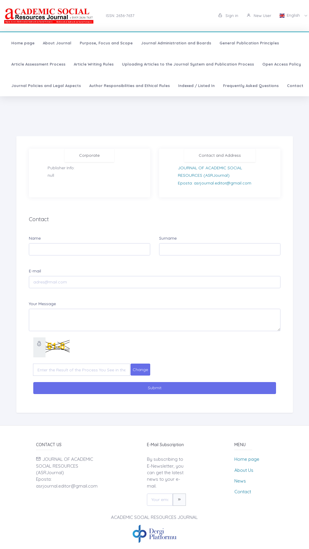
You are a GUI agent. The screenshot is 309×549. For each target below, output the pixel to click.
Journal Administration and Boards (176, 43)
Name (35, 238)
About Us (243, 470)
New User (259, 15)
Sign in (228, 15)
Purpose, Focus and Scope (106, 43)
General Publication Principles (249, 43)
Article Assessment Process (38, 64)
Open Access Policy (281, 64)
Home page (22, 43)
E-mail (35, 271)
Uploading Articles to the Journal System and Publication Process (188, 64)
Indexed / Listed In (196, 85)
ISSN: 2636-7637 (120, 15)
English (290, 15)
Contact (295, 85)
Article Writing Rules (94, 64)
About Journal (57, 43)
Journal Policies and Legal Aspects (46, 85)
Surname (168, 238)
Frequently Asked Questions (251, 85)
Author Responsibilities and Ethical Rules (129, 85)
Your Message (42, 303)
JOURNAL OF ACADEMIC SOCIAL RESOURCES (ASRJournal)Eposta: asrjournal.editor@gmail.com (214, 175)
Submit (154, 387)
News (240, 481)
